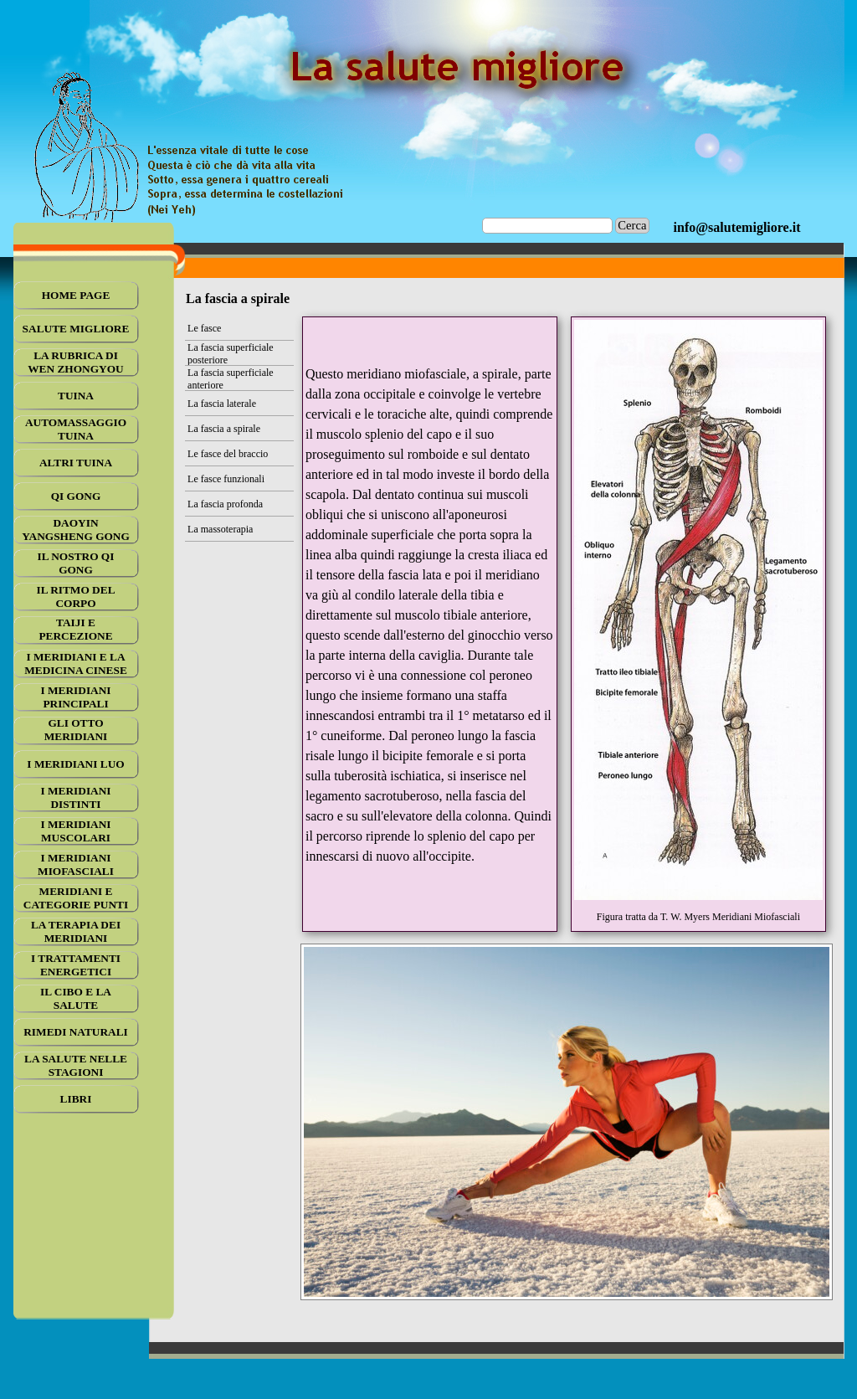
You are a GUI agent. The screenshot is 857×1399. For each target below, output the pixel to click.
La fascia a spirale (223, 429)
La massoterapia (220, 529)
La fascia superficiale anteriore (230, 379)
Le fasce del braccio (227, 454)
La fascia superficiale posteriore (230, 354)
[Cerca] (547, 226)
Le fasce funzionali (225, 479)
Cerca (632, 225)
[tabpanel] (737, 228)
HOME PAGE (76, 295)
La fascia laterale (221, 403)
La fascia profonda (225, 504)
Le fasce (204, 328)
